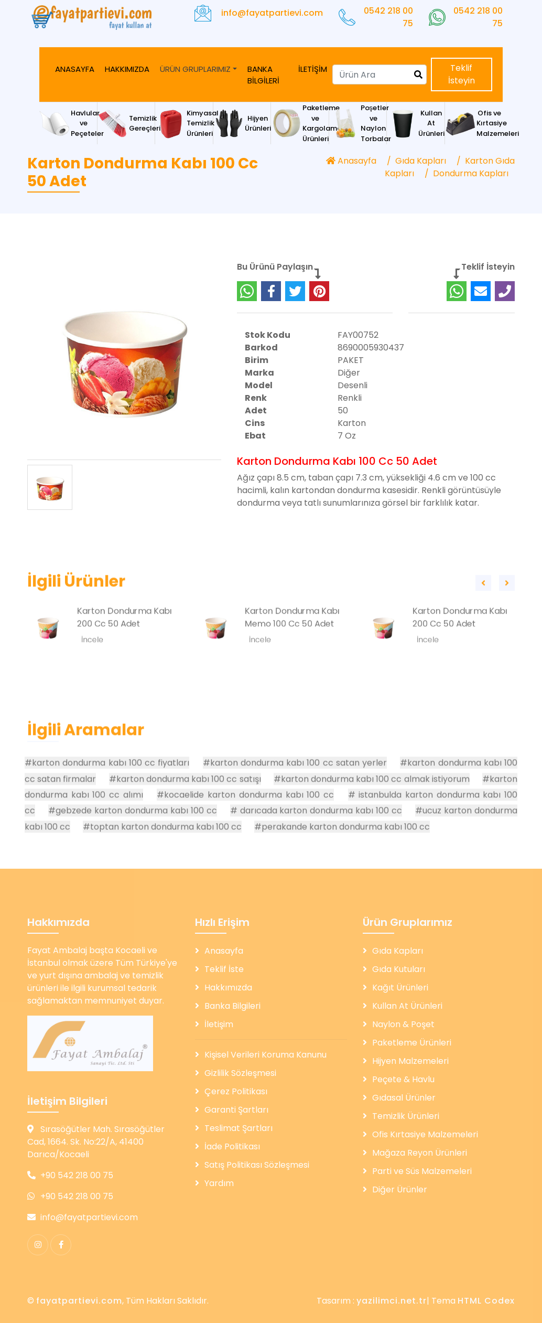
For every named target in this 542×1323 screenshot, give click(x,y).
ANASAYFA (74, 68)
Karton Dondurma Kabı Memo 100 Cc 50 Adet (292, 651)
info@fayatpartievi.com (272, 13)
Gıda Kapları (420, 161)
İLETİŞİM (312, 68)
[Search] (379, 74)
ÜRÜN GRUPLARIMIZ (195, 68)
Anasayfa (351, 161)
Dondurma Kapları (470, 173)
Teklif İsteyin (461, 74)
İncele (92, 673)
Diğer (349, 378)
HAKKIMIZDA (127, 68)
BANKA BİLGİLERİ (263, 75)
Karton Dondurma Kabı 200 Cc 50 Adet (124, 651)
